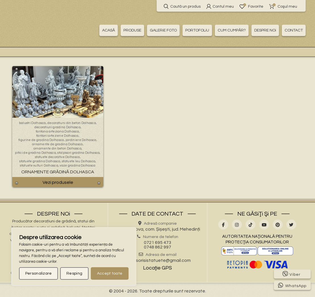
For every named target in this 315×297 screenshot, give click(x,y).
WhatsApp (292, 285)
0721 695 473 (157, 242)
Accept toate (110, 273)
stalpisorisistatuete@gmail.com (157, 260)
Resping (74, 273)
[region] (73, 256)
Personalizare (38, 273)
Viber (291, 274)
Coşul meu (283, 6)
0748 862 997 (157, 247)
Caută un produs (182, 6)
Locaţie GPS (157, 268)
